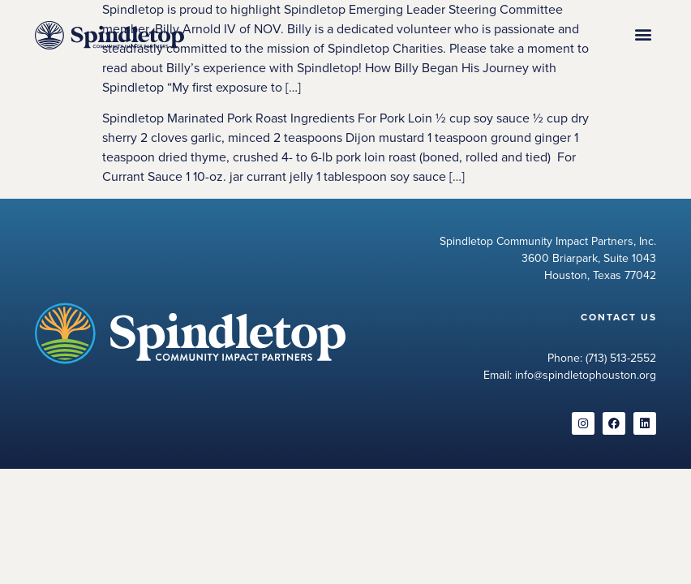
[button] (642, 34)
